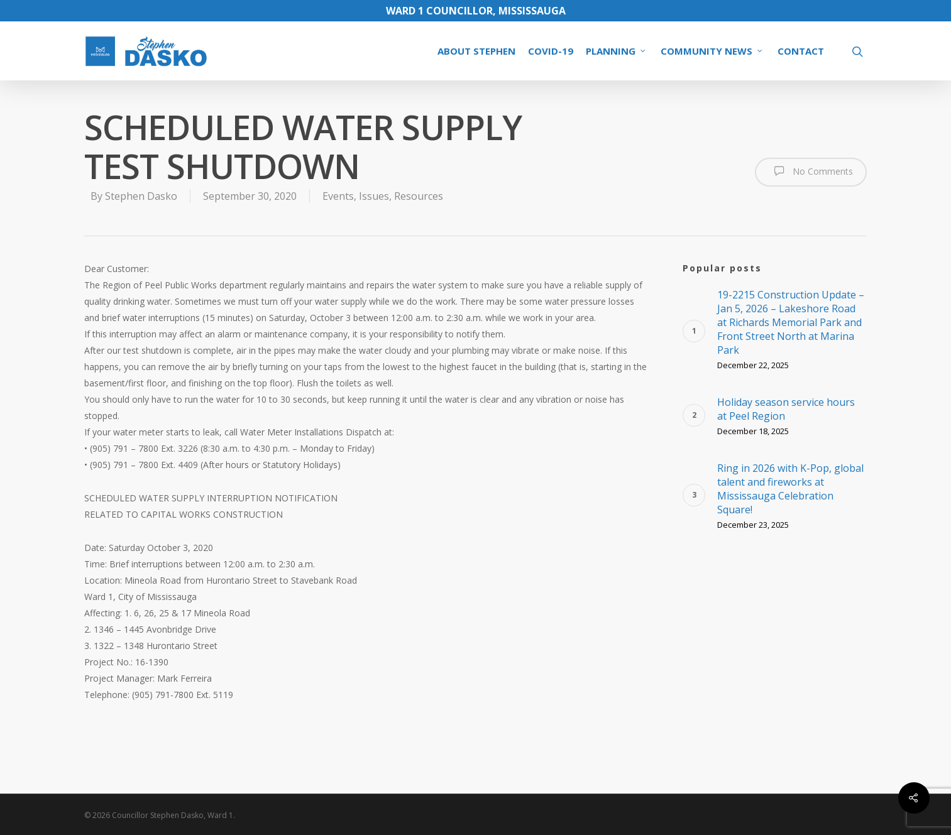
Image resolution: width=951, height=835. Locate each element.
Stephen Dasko (141, 196)
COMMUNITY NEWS (712, 51)
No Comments (811, 170)
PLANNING (616, 51)
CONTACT (801, 51)
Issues (374, 196)
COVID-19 (550, 51)
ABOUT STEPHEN (476, 51)
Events (338, 196)
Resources (418, 196)
